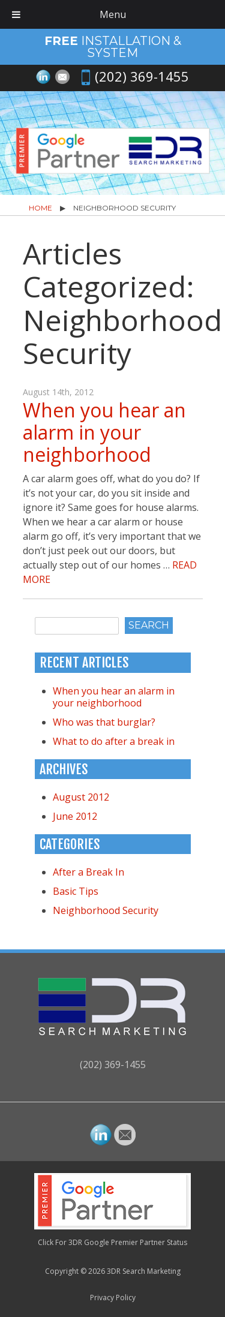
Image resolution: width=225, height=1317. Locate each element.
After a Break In (88, 872)
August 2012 (81, 797)
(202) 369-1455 (142, 76)
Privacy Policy (113, 1297)
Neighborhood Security (105, 910)
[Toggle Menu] (16, 14)
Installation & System (112, 47)
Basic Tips (75, 891)
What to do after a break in (114, 741)
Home (40, 207)
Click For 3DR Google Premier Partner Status (112, 1242)
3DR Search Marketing (144, 1271)
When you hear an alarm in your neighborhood (104, 432)
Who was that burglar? (104, 722)
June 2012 (75, 816)
